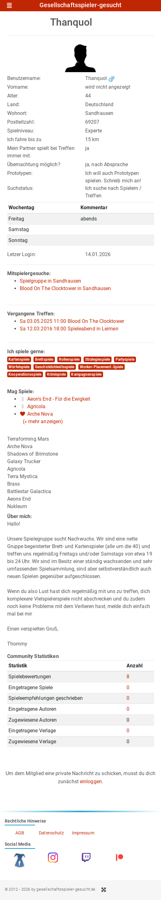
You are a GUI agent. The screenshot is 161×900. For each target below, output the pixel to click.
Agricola (36, 406)
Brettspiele (44, 359)
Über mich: (19, 516)
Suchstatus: (20, 188)
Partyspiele (125, 359)
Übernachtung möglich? (33, 164)
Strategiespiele (97, 359)
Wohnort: (17, 113)
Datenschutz (51, 832)
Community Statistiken (33, 656)
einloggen (91, 781)
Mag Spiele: (20, 391)
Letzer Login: (21, 254)
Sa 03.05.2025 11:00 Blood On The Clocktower (72, 321)
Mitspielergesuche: (29, 273)
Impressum (83, 832)
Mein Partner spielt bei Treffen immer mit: (41, 152)
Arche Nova (40, 414)
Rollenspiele (69, 359)
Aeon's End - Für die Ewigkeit (59, 399)
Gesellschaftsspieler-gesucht (80, 5)
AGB (19, 832)
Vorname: (18, 87)
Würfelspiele (18, 367)
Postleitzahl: (21, 122)
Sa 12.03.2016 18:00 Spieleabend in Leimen (69, 329)
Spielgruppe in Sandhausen (50, 281)
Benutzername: (24, 78)
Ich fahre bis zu (24, 139)
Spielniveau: (20, 131)
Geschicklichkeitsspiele (54, 367)
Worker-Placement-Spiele (101, 367)
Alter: (13, 96)
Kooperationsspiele (24, 374)
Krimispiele (56, 374)
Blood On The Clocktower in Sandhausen (65, 288)
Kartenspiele (18, 359)
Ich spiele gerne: (26, 351)
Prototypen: (20, 173)
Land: (13, 104)
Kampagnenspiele (86, 374)
